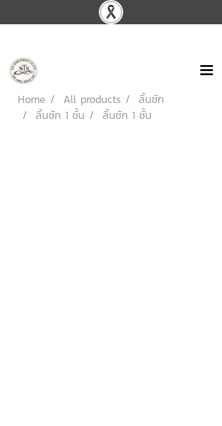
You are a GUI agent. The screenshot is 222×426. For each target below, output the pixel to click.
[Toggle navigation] (207, 71)
